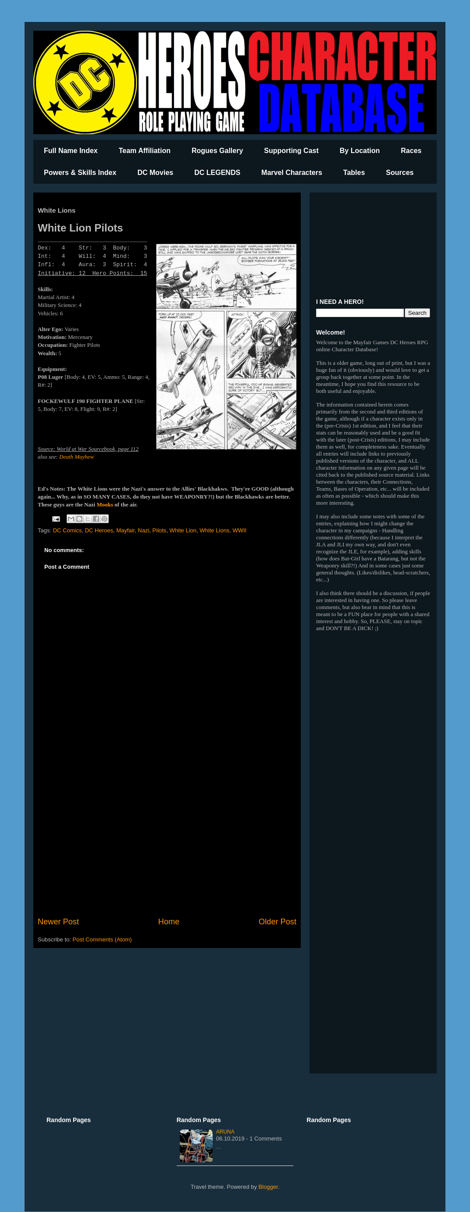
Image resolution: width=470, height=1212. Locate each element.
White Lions (214, 530)
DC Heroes (99, 530)
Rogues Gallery (217, 150)
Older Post (277, 921)
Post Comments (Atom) (102, 939)
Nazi (143, 530)
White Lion (183, 530)
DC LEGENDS (217, 172)
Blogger (268, 1186)
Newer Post (58, 921)
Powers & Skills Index (80, 172)
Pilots (160, 530)
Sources (399, 172)
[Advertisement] (167, 843)
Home (169, 921)
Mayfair (125, 530)
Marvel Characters (291, 172)
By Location (360, 150)
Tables (354, 172)
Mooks (104, 504)
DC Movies (155, 172)
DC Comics (67, 530)
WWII (239, 530)
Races (411, 150)
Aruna (225, 1132)
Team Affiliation (145, 150)
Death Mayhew (76, 456)
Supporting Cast (291, 150)
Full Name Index (71, 150)
